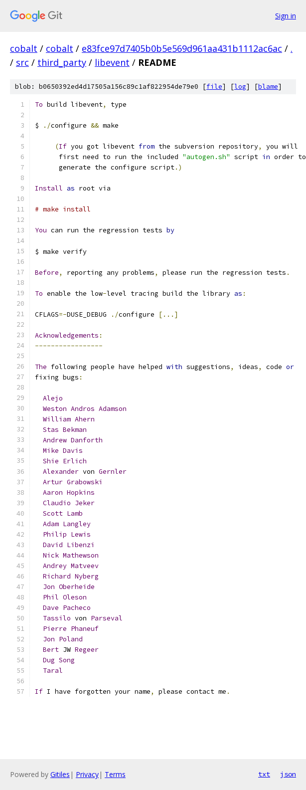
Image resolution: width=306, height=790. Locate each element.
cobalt (23, 48)
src (22, 62)
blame (268, 86)
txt (264, 774)
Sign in (285, 15)
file (214, 86)
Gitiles (60, 774)
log (240, 86)
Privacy (87, 774)
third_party (61, 62)
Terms (115, 774)
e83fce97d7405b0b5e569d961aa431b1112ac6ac (182, 48)
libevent (112, 62)
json (288, 774)
